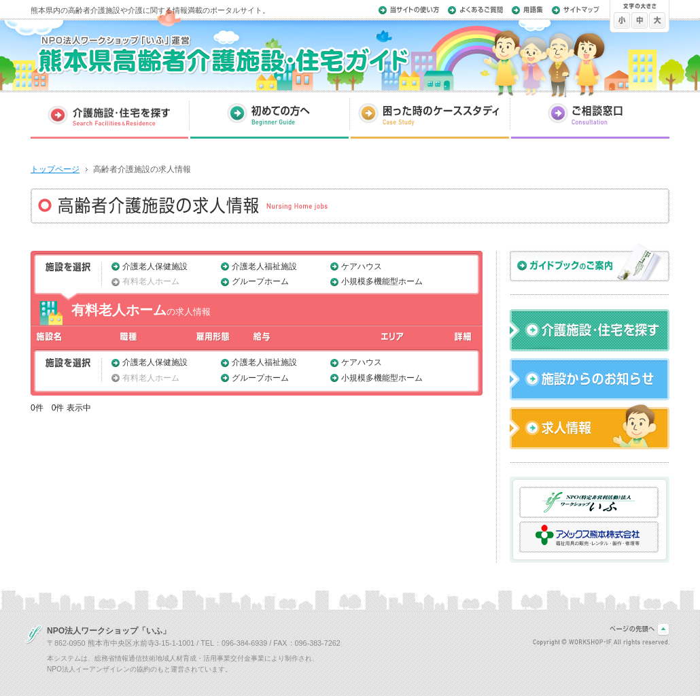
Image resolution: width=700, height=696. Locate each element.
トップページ (55, 169)
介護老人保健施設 (155, 266)
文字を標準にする (639, 22)
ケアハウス (361, 266)
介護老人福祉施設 (264, 266)
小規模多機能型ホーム (382, 281)
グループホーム (260, 281)
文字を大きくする (657, 22)
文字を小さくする (622, 22)
